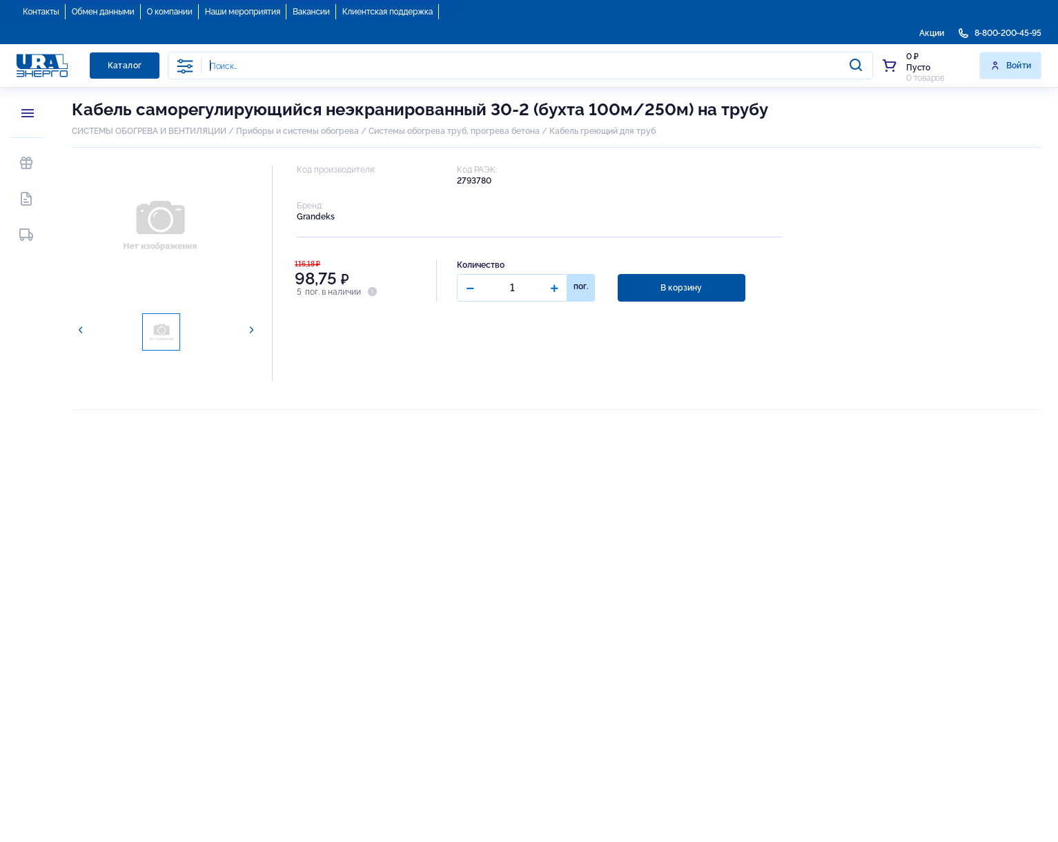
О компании (170, 12)
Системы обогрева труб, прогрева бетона (454, 131)
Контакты (41, 12)
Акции (931, 33)
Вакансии (311, 12)
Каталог (125, 65)
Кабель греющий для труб (602, 131)
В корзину (681, 288)
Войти (1011, 65)
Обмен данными (103, 12)
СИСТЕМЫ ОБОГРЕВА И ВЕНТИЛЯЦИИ (149, 131)
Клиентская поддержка (387, 12)
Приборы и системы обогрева (297, 131)
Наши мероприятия (242, 12)
